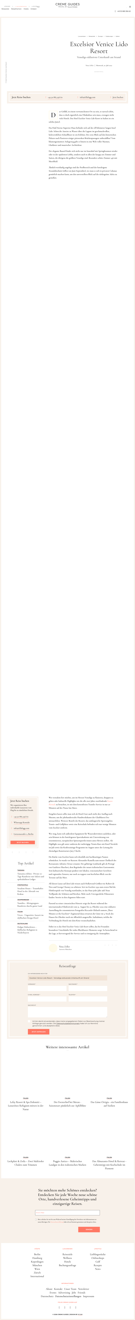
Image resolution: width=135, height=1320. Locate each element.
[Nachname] (88, 988)
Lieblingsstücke (98, 1254)
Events (53, 1292)
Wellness (67, 1258)
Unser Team (70, 1289)
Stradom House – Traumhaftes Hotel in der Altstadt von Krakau (30, 891)
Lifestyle (36, 7)
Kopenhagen (37, 1261)
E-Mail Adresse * (34, 994)
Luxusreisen (21, 7)
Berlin (37, 1254)
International (37, 1276)
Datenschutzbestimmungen (68, 1023)
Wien (37, 1269)
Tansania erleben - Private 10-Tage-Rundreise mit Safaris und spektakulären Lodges (30, 876)
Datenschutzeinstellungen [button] (68, 1296)
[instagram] (65, 1308)
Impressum (88, 1296)
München (37, 1265)
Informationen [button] (67, 1283)
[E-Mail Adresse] (47, 999)
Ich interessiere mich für (37, 973)
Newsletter (83, 1289)
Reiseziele (8, 11)
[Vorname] (47, 988)
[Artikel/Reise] (67, 978)
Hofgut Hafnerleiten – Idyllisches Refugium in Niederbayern (27, 930)
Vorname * (32, 984)
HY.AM (80, 1314)
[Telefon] (88, 999)
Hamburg (37, 1258)
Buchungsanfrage (67, 1265)
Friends (81, 1292)
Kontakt (58, 1289)
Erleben (36, 11)
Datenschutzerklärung (57, 1222)
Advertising (64, 1292)
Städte (7, 7)
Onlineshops (97, 1258)
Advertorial (98, 71)
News (98, 1269)
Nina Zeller (90, 65)
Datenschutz (47, 1296)
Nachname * (73, 984)
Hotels (28, 11)
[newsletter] (76, 1308)
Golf (97, 1261)
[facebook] (59, 1308)
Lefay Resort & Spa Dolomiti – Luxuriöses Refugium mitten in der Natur (25, 1106)
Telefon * (72, 994)
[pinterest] (70, 1308)
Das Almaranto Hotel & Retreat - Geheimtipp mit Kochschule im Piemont (109, 1165)
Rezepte (98, 1265)
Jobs (74, 1292)
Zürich (37, 1272)
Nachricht (32, 1005)
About (49, 1289)
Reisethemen (19, 11)
